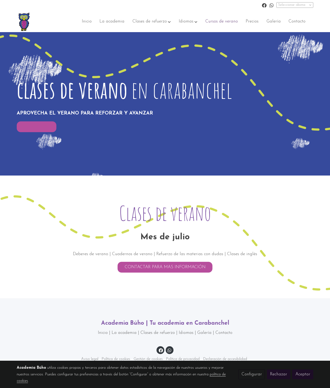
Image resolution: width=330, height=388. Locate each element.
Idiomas (187, 333)
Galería (205, 333)
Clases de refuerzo (157, 333)
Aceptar (302, 374)
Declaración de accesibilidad (225, 359)
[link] (24, 22)
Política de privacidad (183, 359)
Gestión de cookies (148, 359)
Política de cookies (116, 359)
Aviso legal (89, 359)
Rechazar (278, 374)
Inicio (103, 333)
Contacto (223, 333)
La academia (124, 333)
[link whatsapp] (272, 5)
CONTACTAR (37, 128)
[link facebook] (264, 5)
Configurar (252, 374)
